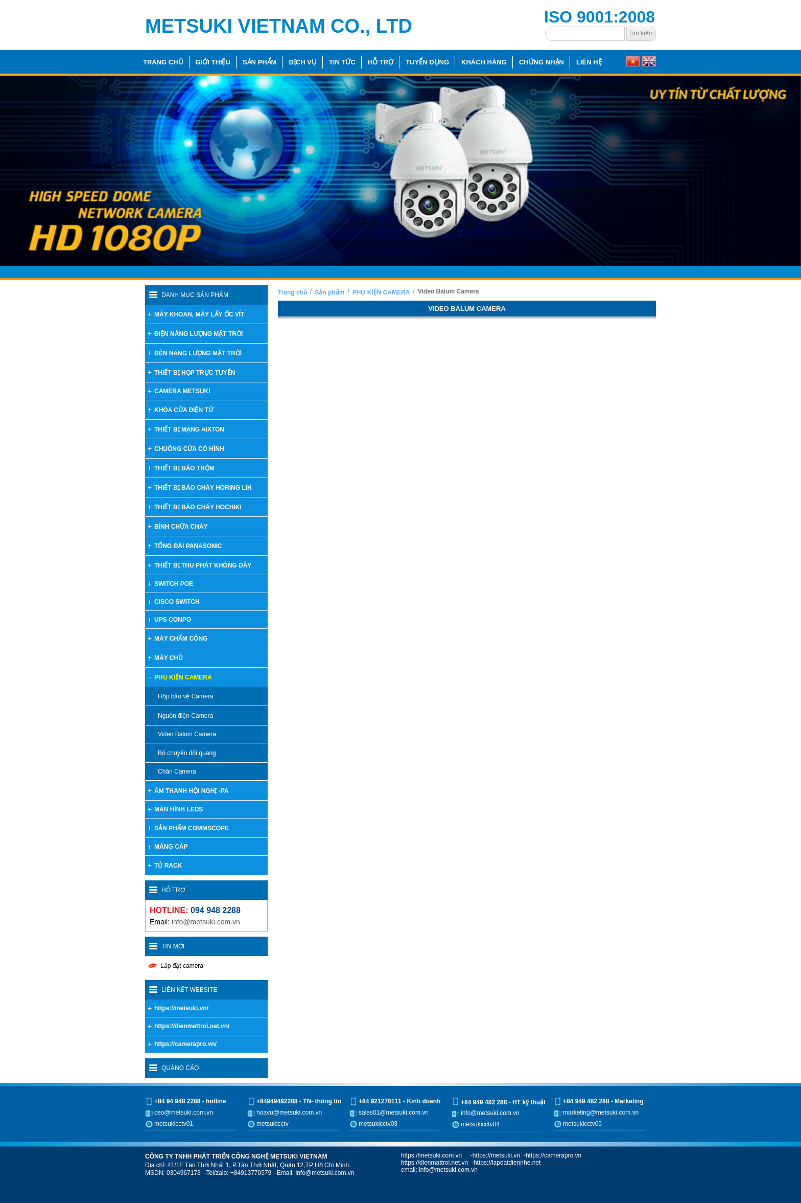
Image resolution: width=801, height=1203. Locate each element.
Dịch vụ (302, 62)
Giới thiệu (213, 62)
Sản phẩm (260, 62)
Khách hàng (484, 62)
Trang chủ (163, 62)
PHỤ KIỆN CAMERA (381, 292)
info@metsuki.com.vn (206, 922)
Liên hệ (589, 62)
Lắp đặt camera (181, 965)
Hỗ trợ (380, 62)
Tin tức (342, 62)
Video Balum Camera (448, 291)
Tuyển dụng (427, 62)
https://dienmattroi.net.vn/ (191, 1026)
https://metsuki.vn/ (181, 1008)
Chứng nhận (541, 62)
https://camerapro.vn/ (185, 1044)
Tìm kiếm (641, 33)
